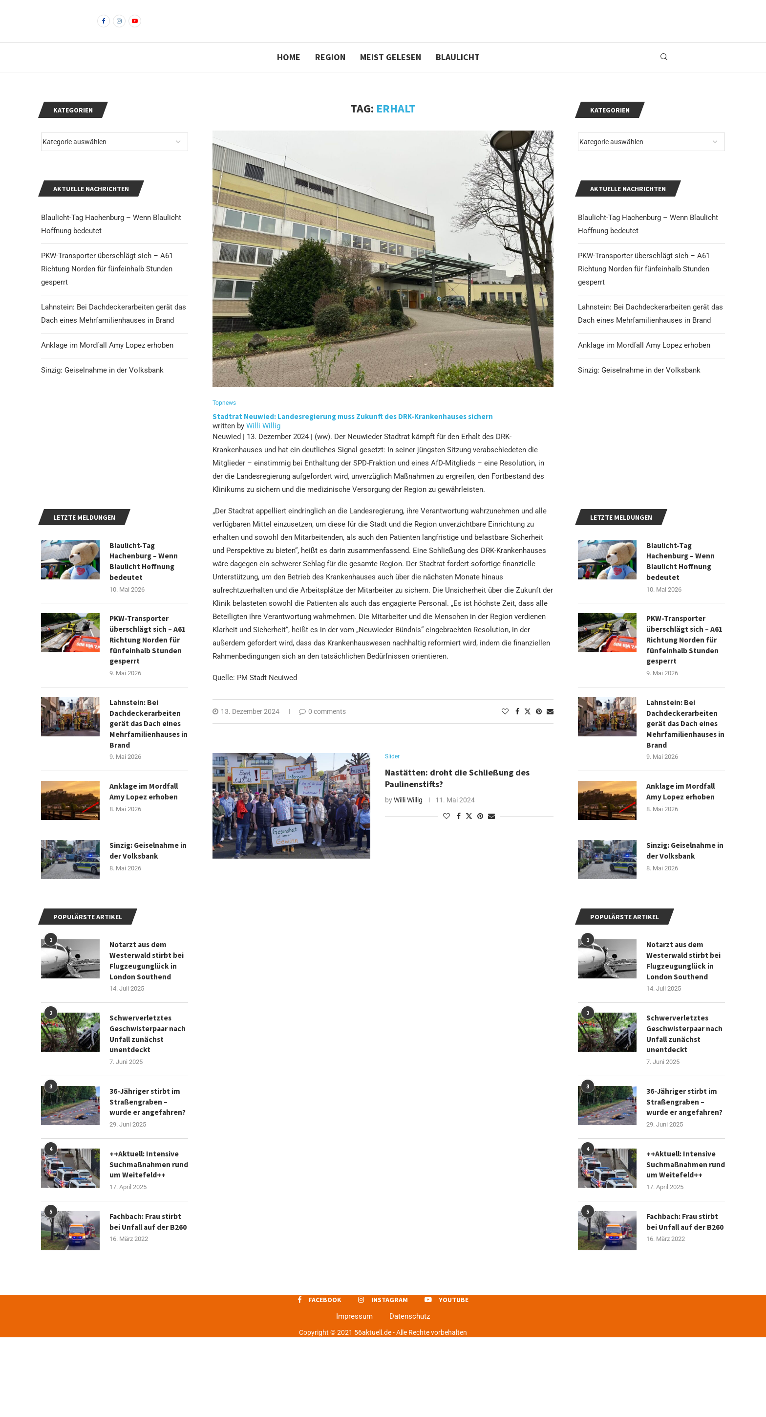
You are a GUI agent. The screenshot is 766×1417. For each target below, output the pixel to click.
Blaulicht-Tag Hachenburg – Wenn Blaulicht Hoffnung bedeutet (681, 627)
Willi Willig (263, 443)
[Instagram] (119, 29)
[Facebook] (103, 29)
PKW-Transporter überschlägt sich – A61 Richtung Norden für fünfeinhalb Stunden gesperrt (644, 285)
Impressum (354, 1395)
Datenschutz (409, 1395)
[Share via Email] (550, 728)
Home (288, 73)
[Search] (664, 74)
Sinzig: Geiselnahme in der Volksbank (639, 386)
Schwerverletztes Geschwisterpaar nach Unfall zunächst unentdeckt (684, 1106)
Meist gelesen (390, 73)
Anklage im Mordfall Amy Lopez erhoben (644, 361)
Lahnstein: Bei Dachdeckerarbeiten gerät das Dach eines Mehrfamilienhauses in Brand (683, 793)
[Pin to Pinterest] (539, 728)
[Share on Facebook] (517, 728)
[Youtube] (134, 29)
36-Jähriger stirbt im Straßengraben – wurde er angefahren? (685, 1175)
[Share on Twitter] (527, 728)
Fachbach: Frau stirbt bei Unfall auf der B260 (683, 1302)
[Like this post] (505, 728)
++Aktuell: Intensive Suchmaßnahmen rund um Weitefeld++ (683, 1239)
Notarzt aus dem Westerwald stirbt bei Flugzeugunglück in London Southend (684, 1032)
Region (330, 73)
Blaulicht (458, 73)
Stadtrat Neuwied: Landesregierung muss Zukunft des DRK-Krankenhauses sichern (353, 433)
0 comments (322, 728)
